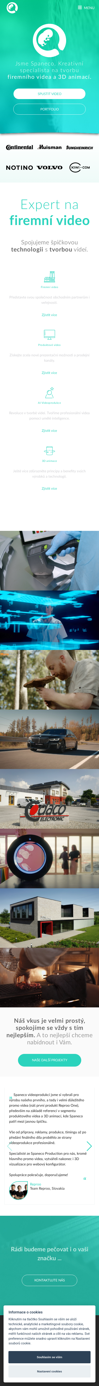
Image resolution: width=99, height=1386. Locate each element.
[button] (89, 1146)
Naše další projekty (49, 1060)
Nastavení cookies (49, 1371)
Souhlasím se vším (49, 1357)
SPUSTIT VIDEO (49, 94)
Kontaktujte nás (49, 1280)
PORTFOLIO (49, 109)
